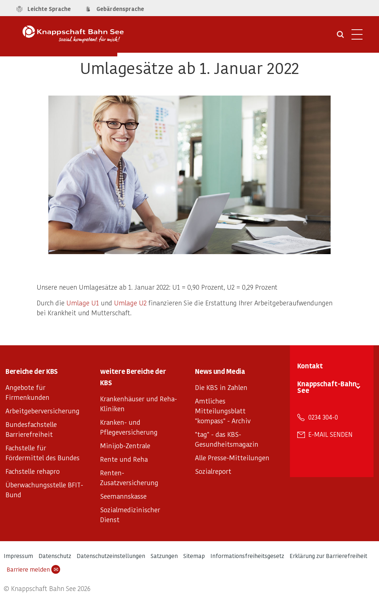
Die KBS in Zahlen (221, 387)
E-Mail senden (330, 434)
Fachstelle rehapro (32, 471)
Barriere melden (33, 569)
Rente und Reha (124, 459)
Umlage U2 (130, 302)
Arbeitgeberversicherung (42, 410)
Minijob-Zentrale (125, 445)
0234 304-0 (323, 417)
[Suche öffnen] (340, 37)
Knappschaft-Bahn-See (328, 387)
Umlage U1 (82, 302)
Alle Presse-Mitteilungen (232, 457)
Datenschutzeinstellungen (111, 555)
